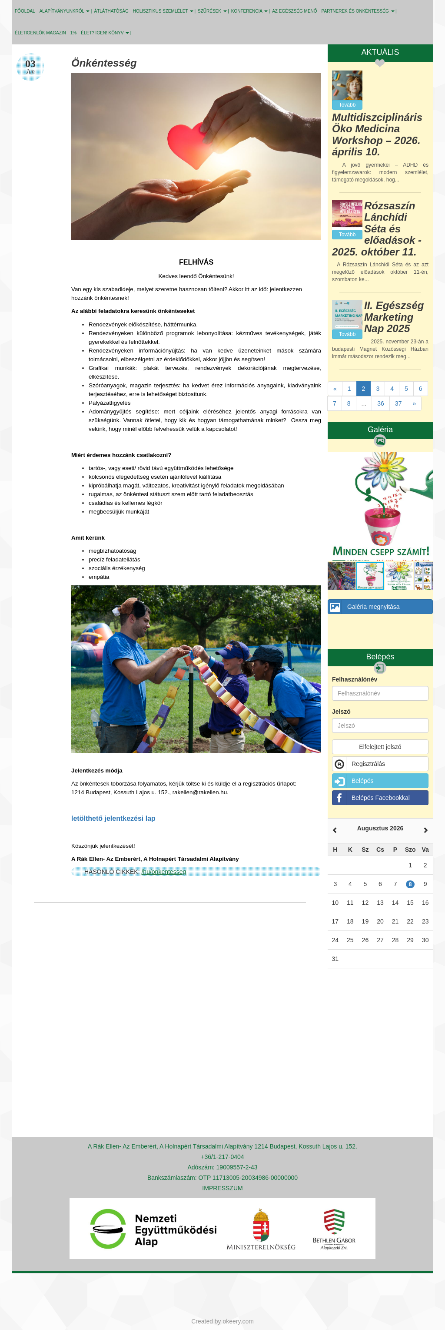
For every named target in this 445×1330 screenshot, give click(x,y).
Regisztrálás (358, 764)
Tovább (347, 105)
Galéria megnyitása (364, 607)
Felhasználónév (354, 679)
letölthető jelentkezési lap (113, 818)
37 (398, 403)
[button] (425, 460)
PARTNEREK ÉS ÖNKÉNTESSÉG (358, 11)
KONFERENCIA (249, 11)
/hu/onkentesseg (163, 871)
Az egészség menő (294, 11)
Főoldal (25, 11)
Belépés (353, 781)
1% (73, 32)
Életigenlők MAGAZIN (40, 32)
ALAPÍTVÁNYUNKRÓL (65, 11)
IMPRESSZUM (222, 1188)
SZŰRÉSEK (212, 11)
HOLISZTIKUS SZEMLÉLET (163, 11)
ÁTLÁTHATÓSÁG (111, 11)
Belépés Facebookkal (371, 798)
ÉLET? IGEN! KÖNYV (105, 32)
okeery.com (238, 1321)
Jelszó (341, 711)
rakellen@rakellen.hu (200, 792)
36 (380, 403)
